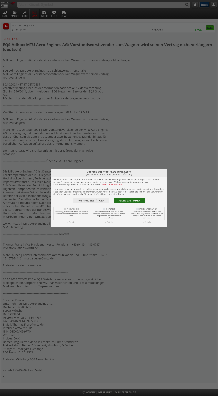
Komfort (110, 208)
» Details (71, 222)
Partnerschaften (148, 208)
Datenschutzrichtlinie (111, 184)
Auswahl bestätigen (91, 200)
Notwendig (73, 208)
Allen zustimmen (129, 200)
